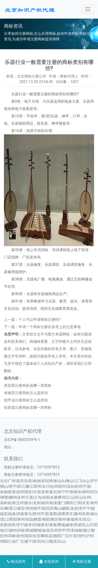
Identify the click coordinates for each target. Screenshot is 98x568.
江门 (77, 481)
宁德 (90, 508)
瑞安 (28, 492)
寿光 (78, 519)
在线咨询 (48, 561)
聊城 (37, 530)
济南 (20, 514)
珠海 (53, 481)
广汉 (64, 536)
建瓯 (65, 508)
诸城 (70, 519)
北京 (3, 481)
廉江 (29, 486)
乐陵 (21, 530)
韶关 (20, 481)
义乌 (37, 497)
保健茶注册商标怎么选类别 (26, 393)
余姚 (3, 492)
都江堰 (88, 530)
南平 (37, 508)
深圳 (44, 481)
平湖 (69, 492)
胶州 (36, 514)
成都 (78, 530)
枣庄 (69, 514)
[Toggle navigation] (88, 9)
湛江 (21, 486)
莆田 (69, 503)
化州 (53, 486)
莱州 (21, 519)
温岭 (3, 503)
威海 (69, 525)
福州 (44, 503)
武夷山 (55, 508)
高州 (62, 486)
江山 (70, 497)
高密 (3, 525)
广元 (20, 541)
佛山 (69, 481)
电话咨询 (16, 561)
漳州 (29, 508)
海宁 (61, 492)
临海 (11, 503)
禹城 (29, 530)
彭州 (3, 536)
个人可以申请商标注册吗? (40, 319)
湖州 (85, 492)
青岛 (28, 514)
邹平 (62, 530)
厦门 (61, 503)
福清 (53, 503)
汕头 (61, 481)
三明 (77, 503)
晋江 (12, 508)
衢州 (62, 497)
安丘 (86, 519)
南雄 (36, 481)
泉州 (94, 503)
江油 (11, 541)
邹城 (36, 525)
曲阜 (28, 525)
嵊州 (12, 497)
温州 (20, 492)
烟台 (94, 514)
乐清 (36, 492)
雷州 (37, 486)
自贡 (36, 536)
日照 (94, 525)
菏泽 (70, 530)
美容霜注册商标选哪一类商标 (27, 385)
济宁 (20, 525)
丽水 (28, 503)
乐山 (61, 541)
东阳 (45, 497)
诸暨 (4, 497)
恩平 (12, 486)
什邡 (73, 536)
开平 (94, 481)
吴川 (45, 486)
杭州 (78, 486)
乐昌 (28, 481)
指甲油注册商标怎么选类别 (26, 400)
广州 (11, 481)
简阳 (28, 536)
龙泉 (36, 503)
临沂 (4, 530)
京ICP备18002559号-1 (22, 440)
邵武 (45, 508)
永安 (85, 503)
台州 (86, 497)
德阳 (56, 536)
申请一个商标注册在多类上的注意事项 (50, 327)
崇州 (20, 536)
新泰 (53, 525)
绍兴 (94, 492)
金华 (21, 497)
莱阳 (12, 519)
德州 (12, 530)
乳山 (85, 525)
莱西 (53, 514)
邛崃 (11, 536)
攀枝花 (46, 536)
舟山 (78, 497)
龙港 (44, 492)
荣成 (77, 525)
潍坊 (53, 519)
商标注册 (81, 561)
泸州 (89, 536)
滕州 (77, 514)
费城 (61, 525)
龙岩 (74, 508)
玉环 (20, 503)
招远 (29, 519)
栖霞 (37, 519)
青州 (62, 519)
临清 (45, 530)
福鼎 (11, 514)
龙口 (4, 519)
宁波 (86, 486)
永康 (53, 497)
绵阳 (3, 541)
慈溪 (11, 492)
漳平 (82, 508)
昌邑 (11, 525)
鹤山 (4, 486)
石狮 (4, 508)
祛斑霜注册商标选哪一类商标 (27, 407)
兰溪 (29, 497)
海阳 (45, 519)
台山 (85, 481)
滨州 (53, 530)
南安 (21, 508)
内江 (44, 541)
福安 (3, 514)
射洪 (36, 541)
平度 (44, 514)
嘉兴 (53, 492)
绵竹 (81, 536)
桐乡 (77, 492)
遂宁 (28, 541)
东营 (85, 514)
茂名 (70, 486)
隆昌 (53, 541)
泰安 (44, 525)
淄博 (61, 514)
